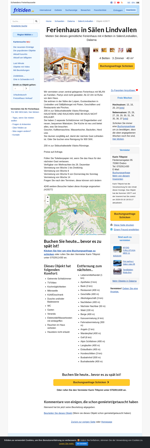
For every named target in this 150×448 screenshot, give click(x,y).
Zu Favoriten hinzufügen (124, 90)
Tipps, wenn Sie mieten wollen (22, 119)
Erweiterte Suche (19, 26)
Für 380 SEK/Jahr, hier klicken (25, 112)
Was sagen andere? (21, 131)
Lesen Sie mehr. (66, 445)
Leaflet (79, 234)
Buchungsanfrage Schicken (116, 66)
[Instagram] (114, 2)
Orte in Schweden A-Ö (23, 79)
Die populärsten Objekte (24, 50)
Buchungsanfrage (126, 126)
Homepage (106, 422)
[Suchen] (37, 21)
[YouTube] (117, 2)
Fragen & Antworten (21, 124)
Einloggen (118, 10)
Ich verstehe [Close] (82, 445)
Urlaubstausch (20, 95)
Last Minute (18, 63)
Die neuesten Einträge (23, 47)
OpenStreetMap (91, 234)
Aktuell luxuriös (20, 54)
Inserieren (131, 10)
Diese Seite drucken (124, 225)
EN (133, 2)
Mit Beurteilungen (21, 70)
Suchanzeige (71, 10)
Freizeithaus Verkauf (22, 98)
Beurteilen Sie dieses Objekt (58, 413)
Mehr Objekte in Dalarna (125, 281)
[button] (75, 212)
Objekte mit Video (21, 67)
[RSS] (121, 2)
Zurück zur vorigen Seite (83, 422)
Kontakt (16, 135)
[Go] (26, 88)
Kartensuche (32, 438)
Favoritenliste (100, 10)
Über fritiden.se (19, 127)
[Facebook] (111, 2)
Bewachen (86, 10)
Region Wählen (25, 35)
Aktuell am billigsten (22, 57)
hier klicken (118, 139)
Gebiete (58, 10)
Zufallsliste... (19, 76)
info (122, 108)
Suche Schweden (18, 438)
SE (128, 2)
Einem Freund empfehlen (126, 229)
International (45, 10)
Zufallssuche (45, 438)
